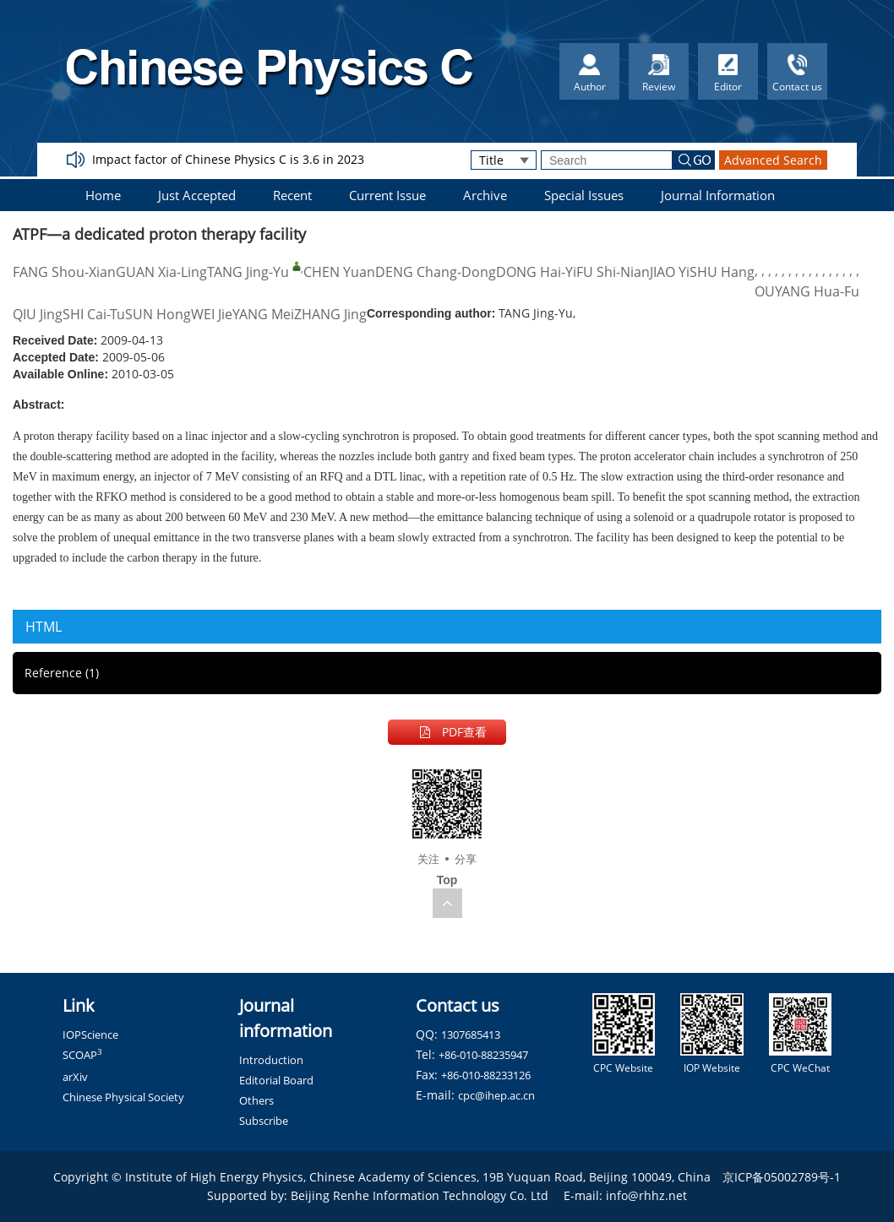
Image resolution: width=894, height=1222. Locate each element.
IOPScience (90, 1034)
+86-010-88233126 (486, 1075)
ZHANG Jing (330, 314)
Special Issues (584, 195)
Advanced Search (773, 160)
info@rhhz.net (646, 1195)
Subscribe (263, 1120)
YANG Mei (263, 314)
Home (103, 195)
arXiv (75, 1076)
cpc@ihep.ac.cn (496, 1095)
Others (256, 1100)
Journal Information (718, 195)
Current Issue (387, 195)
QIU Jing (38, 314)
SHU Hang (722, 272)
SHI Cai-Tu (94, 314)
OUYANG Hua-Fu (807, 291)
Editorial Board (276, 1080)
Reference (62, 673)
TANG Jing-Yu (248, 272)
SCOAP (82, 1054)
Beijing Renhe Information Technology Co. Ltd (419, 1195)
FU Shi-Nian (613, 272)
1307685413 (470, 1034)
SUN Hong (158, 314)
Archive (485, 195)
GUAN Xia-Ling (161, 272)
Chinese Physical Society (123, 1097)
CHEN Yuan (339, 272)
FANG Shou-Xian (64, 272)
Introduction (271, 1059)
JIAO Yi (670, 272)
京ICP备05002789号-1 (781, 1177)
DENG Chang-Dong (435, 272)
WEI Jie (211, 314)
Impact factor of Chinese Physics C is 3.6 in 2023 (228, 159)
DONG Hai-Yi (536, 272)
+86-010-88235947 (483, 1054)
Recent (292, 195)
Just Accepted (197, 195)
